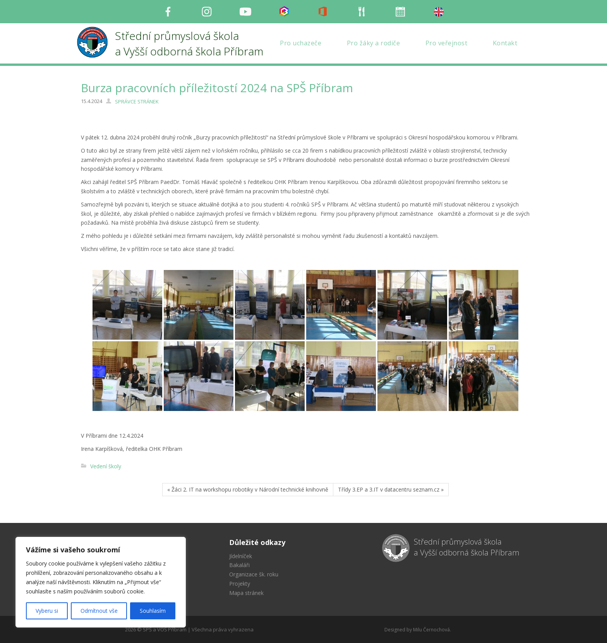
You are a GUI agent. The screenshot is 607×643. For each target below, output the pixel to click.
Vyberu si (47, 610)
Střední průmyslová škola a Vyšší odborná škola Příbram (467, 547)
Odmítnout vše (99, 610)
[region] (100, 582)
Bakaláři (239, 565)
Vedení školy (105, 466)
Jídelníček (240, 556)
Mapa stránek (246, 593)
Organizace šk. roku (253, 574)
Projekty (239, 583)
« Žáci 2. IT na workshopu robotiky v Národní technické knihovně (247, 489)
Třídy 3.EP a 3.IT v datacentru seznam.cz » (391, 489)
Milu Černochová (431, 629)
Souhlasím (153, 610)
